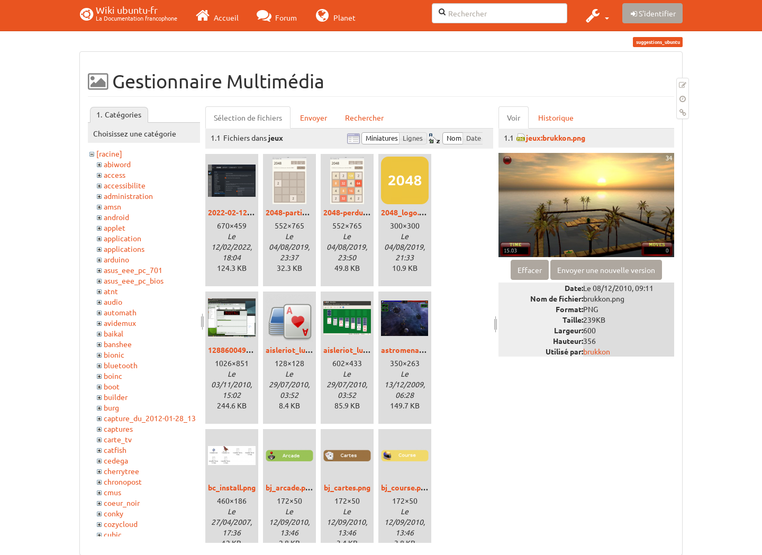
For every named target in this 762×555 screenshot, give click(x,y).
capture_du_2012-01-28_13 (150, 418)
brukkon (596, 351)
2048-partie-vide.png (302, 212)
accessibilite (125, 185)
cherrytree (121, 471)
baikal (113, 333)
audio (113, 301)
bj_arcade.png (290, 487)
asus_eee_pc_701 (133, 270)
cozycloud (121, 524)
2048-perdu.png (350, 212)
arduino (116, 259)
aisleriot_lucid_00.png (304, 349)
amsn (112, 206)
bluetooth (121, 365)
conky (113, 513)
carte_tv (118, 439)
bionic (114, 354)
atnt (111, 291)
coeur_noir (122, 502)
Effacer (530, 270)
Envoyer (313, 117)
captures (118, 428)
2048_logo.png (406, 212)
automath (120, 312)
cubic (113, 534)
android (116, 217)
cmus (112, 492)
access (114, 174)
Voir (513, 117)
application (122, 238)
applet (114, 227)
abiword (117, 164)
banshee (118, 344)
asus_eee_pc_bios (134, 280)
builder (116, 397)
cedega (116, 460)
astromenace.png (411, 349)
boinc (113, 375)
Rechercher (364, 117)
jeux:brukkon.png (555, 137)
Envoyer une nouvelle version (606, 270)
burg (111, 407)
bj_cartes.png (347, 487)
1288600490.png (236, 349)
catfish (115, 449)
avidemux (120, 322)
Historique (556, 117)
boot (112, 386)
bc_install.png (232, 487)
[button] (596, 15)
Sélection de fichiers (248, 117)
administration (128, 196)
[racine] (109, 153)
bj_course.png (405, 487)
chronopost (123, 481)
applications (124, 248)
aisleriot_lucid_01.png (361, 349)
